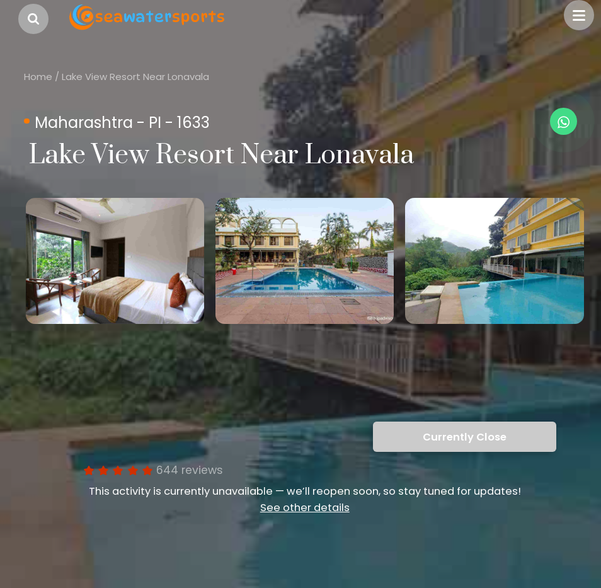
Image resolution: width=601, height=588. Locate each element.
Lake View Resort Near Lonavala (135, 76)
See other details (305, 507)
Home (38, 76)
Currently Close (465, 437)
